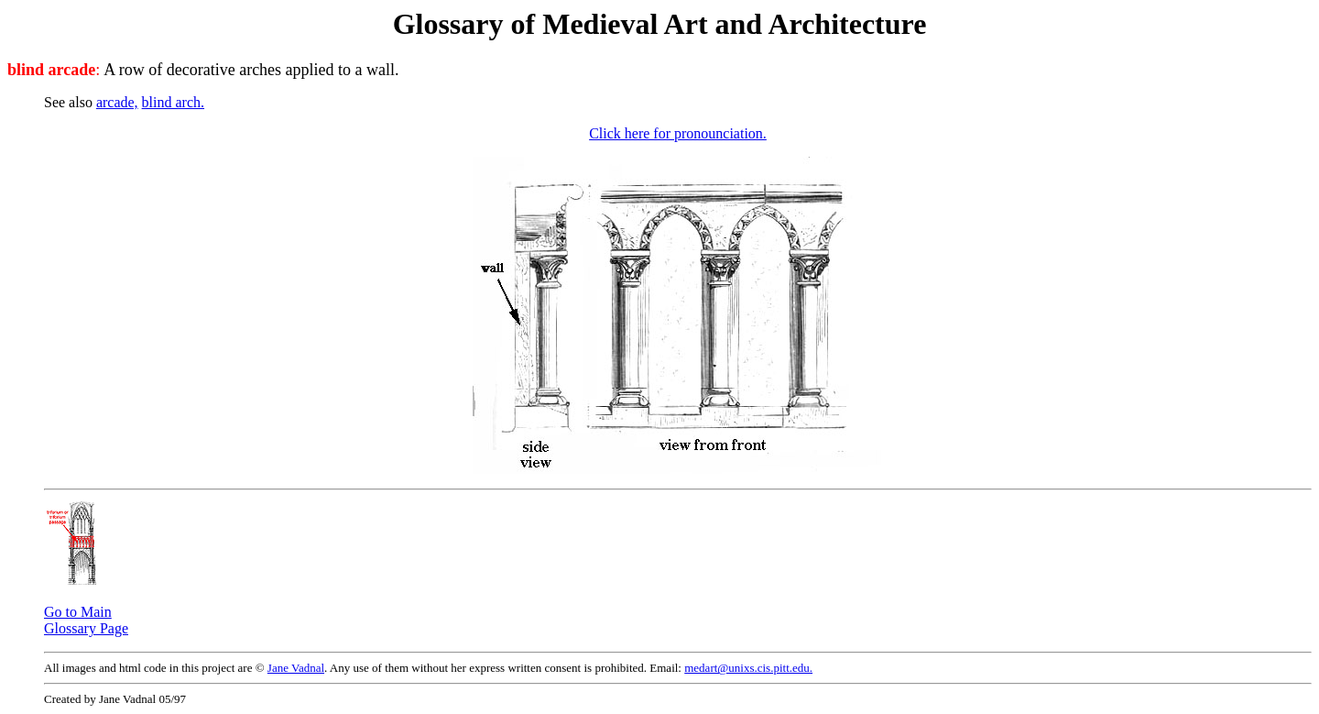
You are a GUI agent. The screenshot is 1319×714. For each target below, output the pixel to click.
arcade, (117, 102)
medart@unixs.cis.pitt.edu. (748, 668)
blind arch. (173, 102)
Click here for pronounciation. (678, 133)
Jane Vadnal (295, 668)
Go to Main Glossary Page (86, 620)
